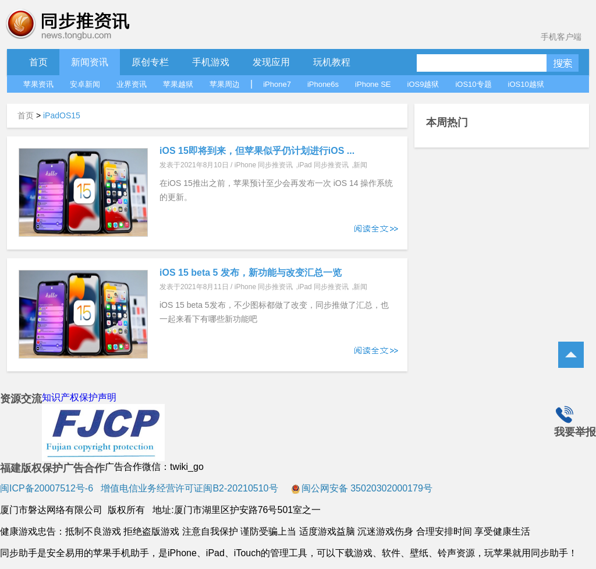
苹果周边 (225, 84)
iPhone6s (323, 84)
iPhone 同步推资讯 (264, 165)
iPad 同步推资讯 (323, 165)
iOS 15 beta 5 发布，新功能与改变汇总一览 (250, 273)
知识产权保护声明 (79, 397)
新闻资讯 (89, 62)
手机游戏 (210, 62)
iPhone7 (277, 84)
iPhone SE (373, 84)
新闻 (360, 165)
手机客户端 (561, 36)
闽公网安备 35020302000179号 (361, 488)
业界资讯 (131, 84)
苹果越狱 (178, 84)
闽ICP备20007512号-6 (46, 488)
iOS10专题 (473, 84)
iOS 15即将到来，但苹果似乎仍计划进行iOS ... (256, 151)
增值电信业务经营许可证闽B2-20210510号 (188, 488)
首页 (38, 62)
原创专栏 (150, 62)
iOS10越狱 (526, 84)
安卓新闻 (85, 84)
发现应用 (271, 62)
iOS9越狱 (423, 84)
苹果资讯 (38, 84)
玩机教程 (331, 62)
